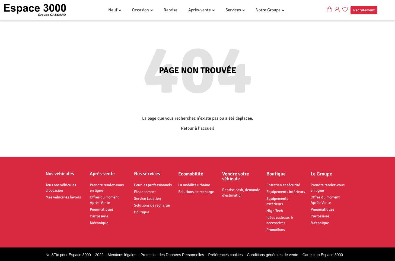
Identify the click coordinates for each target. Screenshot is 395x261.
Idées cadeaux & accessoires (279, 220)
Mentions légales (122, 255)
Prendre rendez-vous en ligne (107, 187)
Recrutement (364, 10)
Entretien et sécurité (283, 184)
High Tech (274, 210)
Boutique (141, 212)
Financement (145, 191)
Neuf (112, 10)
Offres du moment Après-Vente (104, 200)
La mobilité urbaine (194, 184)
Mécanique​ (99, 222)
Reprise (170, 10)
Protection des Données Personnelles (172, 255)
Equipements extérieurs (277, 201)
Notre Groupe (268, 10)
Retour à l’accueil (197, 128)
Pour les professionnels (153, 184)
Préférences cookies (225, 255)
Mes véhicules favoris (63, 197)
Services (233, 10)
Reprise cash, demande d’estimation (241, 192)
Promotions (275, 229)
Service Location (147, 198)
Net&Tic (52, 255)
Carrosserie (99, 216)
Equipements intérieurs (285, 191)
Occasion (140, 10)
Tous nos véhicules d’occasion (61, 187)
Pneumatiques (101, 209)
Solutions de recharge (152, 205)
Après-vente (199, 10)
